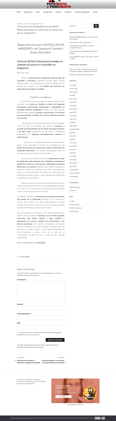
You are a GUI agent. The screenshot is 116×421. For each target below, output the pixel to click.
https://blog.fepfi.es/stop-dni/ (75, 404)
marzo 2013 (73, 115)
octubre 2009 (74, 169)
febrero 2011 (73, 146)
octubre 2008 (74, 176)
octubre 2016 (73, 88)
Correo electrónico (24, 314)
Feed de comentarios (76, 208)
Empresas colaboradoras (82, 12)
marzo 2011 (73, 142)
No (103, 418)
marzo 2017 (73, 85)
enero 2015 (73, 102)
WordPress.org (74, 211)
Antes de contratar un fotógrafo (79, 69)
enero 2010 (73, 166)
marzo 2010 (73, 159)
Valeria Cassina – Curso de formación (80, 42)
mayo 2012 (73, 119)
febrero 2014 (73, 109)
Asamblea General (75, 187)
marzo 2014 (73, 105)
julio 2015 (72, 95)
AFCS (18, 12)
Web (18, 323)
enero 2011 (73, 149)
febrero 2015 (73, 99)
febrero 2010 (73, 163)
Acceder (72, 201)
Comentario (21, 280)
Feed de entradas (74, 204)
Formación (68, 12)
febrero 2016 (73, 92)
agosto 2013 (73, 112)
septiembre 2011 (74, 129)
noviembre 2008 (74, 173)
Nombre (20, 304)
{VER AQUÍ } (41, 242)
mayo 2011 (73, 136)
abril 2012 (72, 122)
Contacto (58, 12)
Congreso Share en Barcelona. (85, 74)
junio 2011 (72, 132)
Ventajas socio (28, 12)
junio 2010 (73, 153)
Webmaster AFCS (37, 23)
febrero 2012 (73, 126)
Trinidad (72, 74)
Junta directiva (47, 12)
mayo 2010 (73, 156)
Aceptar (98, 418)
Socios (38, 12)
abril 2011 (72, 139)
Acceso (95, 12)
